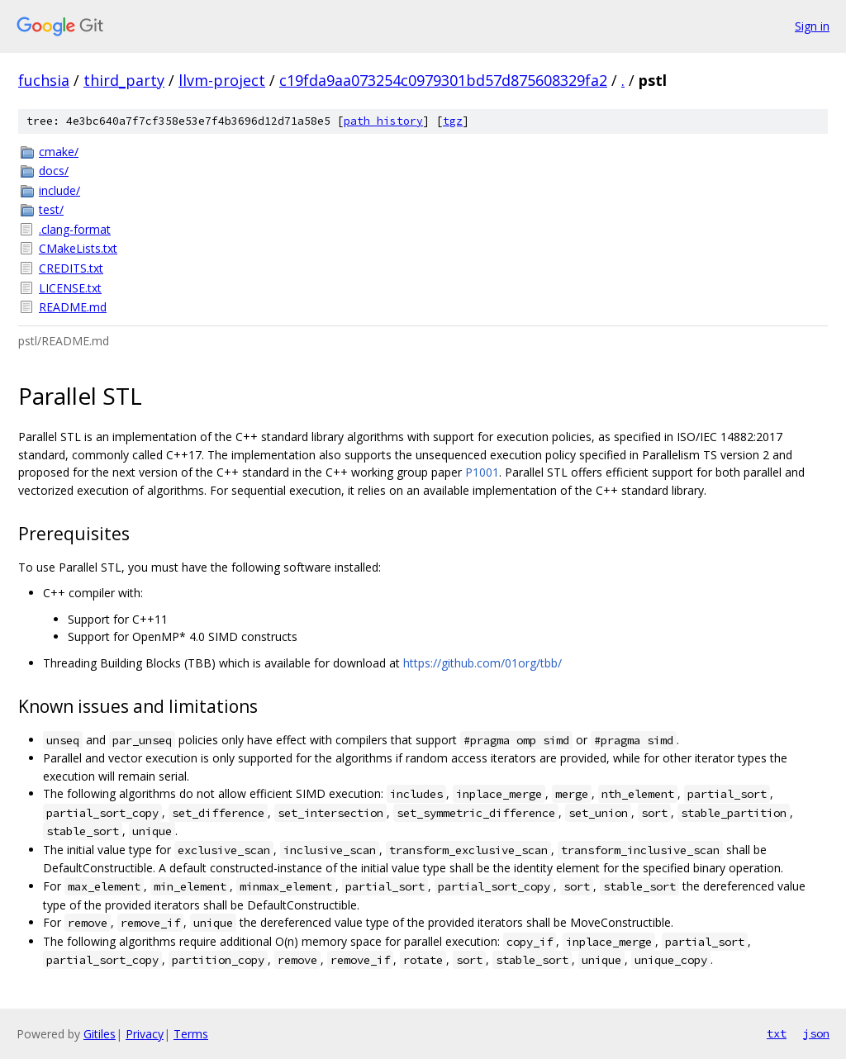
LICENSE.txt (70, 288)
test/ (51, 209)
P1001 (482, 472)
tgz (453, 121)
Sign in (812, 26)
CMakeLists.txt (78, 248)
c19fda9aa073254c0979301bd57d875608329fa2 (443, 80)
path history (383, 121)
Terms (190, 1034)
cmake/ (58, 151)
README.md (73, 307)
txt (777, 1033)
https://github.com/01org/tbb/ (482, 663)
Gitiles (99, 1034)
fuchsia (43, 80)
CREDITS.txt (71, 268)
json (816, 1033)
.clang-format (75, 229)
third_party (123, 80)
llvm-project (221, 80)
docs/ (54, 170)
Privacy (145, 1034)
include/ (59, 190)
